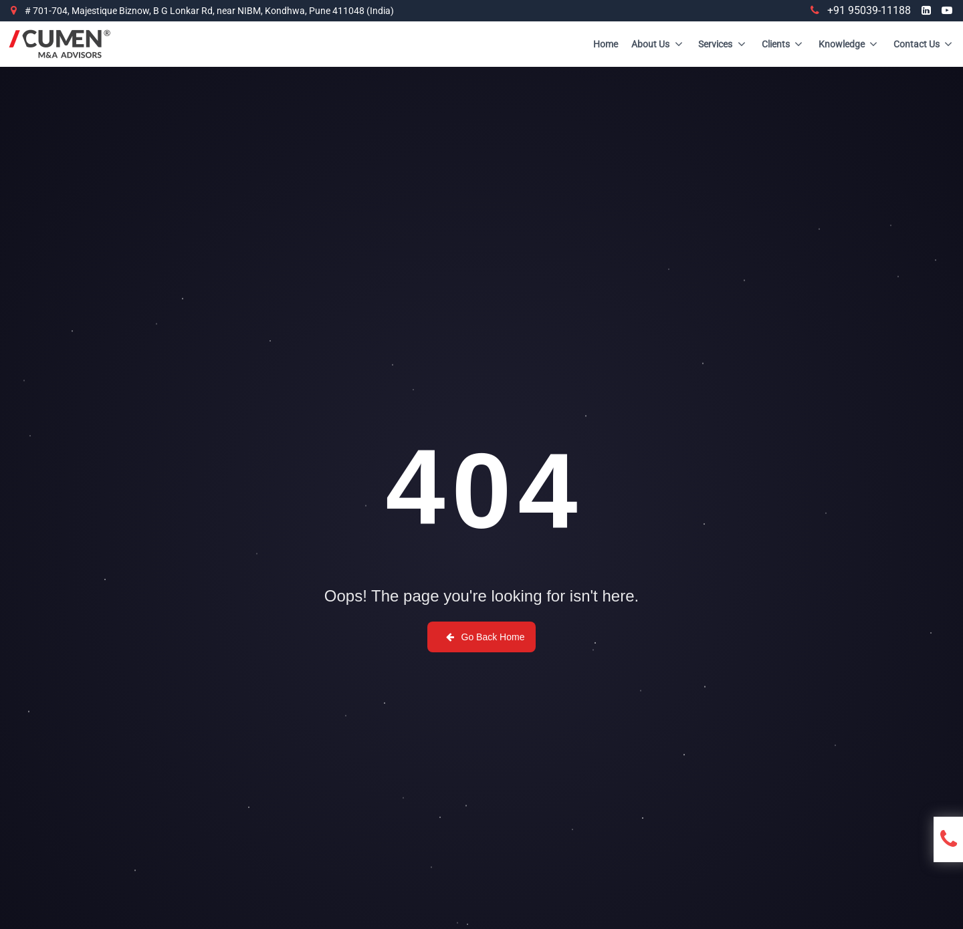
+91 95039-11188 (861, 10)
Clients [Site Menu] (783, 44)
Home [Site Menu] (605, 44)
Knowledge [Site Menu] (849, 44)
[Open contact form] (951, 839)
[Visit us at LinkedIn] (926, 11)
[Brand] (59, 44)
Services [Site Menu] (723, 44)
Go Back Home (484, 637)
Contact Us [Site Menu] (924, 44)
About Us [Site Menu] (658, 44)
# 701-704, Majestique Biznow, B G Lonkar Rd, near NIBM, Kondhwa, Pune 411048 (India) (209, 10)
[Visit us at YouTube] (947, 11)
